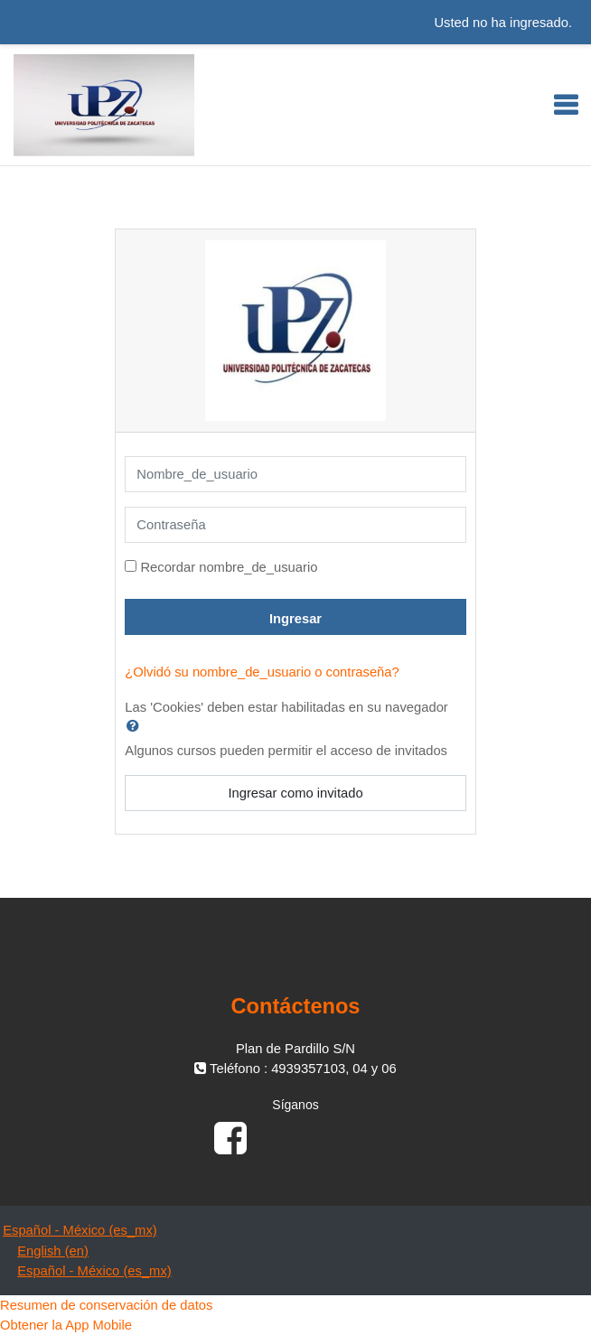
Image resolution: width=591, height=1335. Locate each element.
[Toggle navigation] (565, 104)
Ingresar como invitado (295, 793)
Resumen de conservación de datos (106, 1305)
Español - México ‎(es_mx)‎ (80, 1230)
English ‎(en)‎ (53, 1251)
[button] (136, 725)
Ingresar (295, 618)
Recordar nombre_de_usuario (228, 567)
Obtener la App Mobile (66, 1325)
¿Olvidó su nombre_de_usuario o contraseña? (262, 672)
